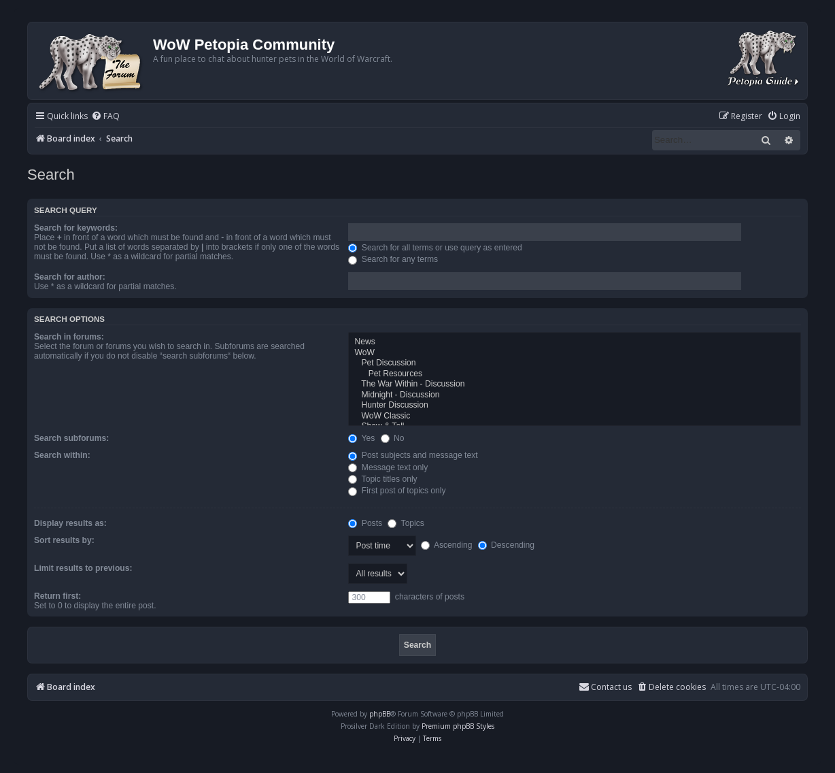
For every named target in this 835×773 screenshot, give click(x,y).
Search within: (62, 455)
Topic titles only (382, 479)
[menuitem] (105, 117)
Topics (406, 523)
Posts (365, 523)
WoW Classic (574, 416)
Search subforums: (71, 438)
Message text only (388, 467)
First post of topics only (396, 490)
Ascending (446, 545)
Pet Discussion (574, 363)
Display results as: (70, 523)
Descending (506, 545)
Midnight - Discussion (574, 395)
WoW (574, 353)
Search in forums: (69, 337)
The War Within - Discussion (574, 384)
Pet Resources (574, 374)
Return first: (57, 596)
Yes (361, 438)
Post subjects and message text (412, 455)
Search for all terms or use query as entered (435, 247)
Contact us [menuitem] (605, 687)
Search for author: (69, 277)
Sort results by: (64, 540)
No (393, 438)
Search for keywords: (76, 228)
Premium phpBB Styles (458, 726)
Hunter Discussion (574, 405)
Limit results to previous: (83, 568)
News (574, 342)
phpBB (379, 714)
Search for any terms (393, 259)
